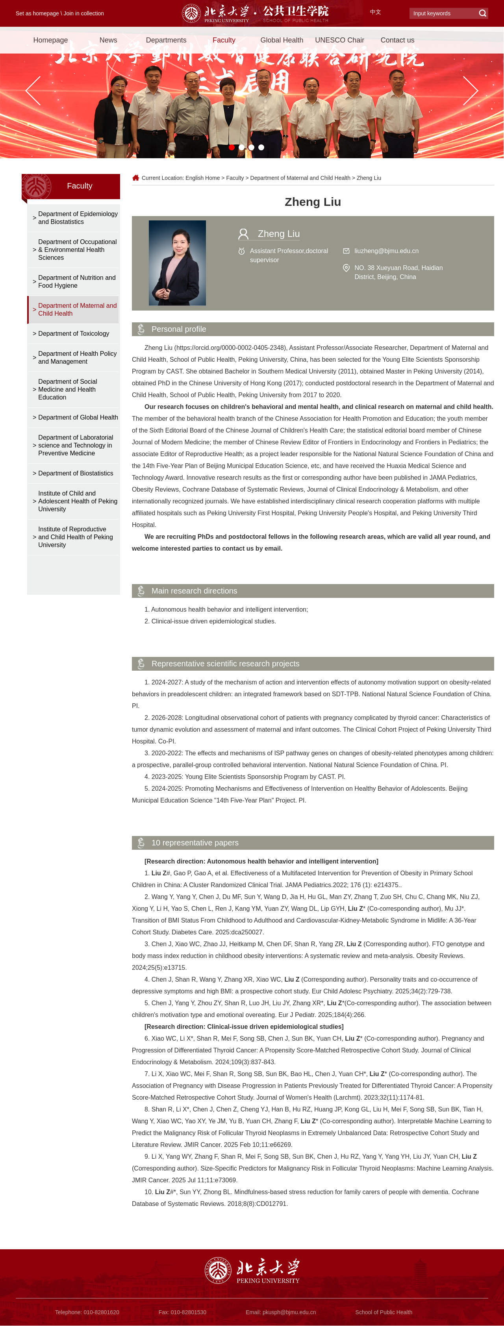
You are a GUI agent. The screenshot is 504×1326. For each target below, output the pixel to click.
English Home (202, 178)
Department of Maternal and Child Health (300, 178)
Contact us (398, 40)
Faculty (224, 40)
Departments (166, 40)
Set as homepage (37, 13)
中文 (375, 12)
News (108, 40)
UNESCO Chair (339, 40)
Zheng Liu (369, 178)
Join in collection (83, 13)
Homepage (50, 40)
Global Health (281, 40)
